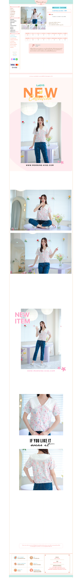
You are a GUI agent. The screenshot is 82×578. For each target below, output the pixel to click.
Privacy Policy (13, 46)
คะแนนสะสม (12, 35)
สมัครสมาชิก (12, 13)
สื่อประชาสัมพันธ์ (13, 36)
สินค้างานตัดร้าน (13, 21)
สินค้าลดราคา (14, 31)
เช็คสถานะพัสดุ (13, 42)
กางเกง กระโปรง (13, 25)
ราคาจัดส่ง (12, 41)
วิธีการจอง (12, 10)
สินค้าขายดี (12, 22)
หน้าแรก (11, 8)
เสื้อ (11, 24)
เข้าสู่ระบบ (12, 16)
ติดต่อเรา (12, 47)
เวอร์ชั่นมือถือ (12, 11)
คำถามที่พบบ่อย (13, 38)
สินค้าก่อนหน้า (56, 7)
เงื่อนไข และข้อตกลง (14, 39)
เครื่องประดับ (12, 30)
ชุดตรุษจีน (12, 19)
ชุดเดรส (11, 27)
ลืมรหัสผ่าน (12, 14)
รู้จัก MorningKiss (13, 44)
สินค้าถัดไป (63, 7)
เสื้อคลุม (11, 28)
